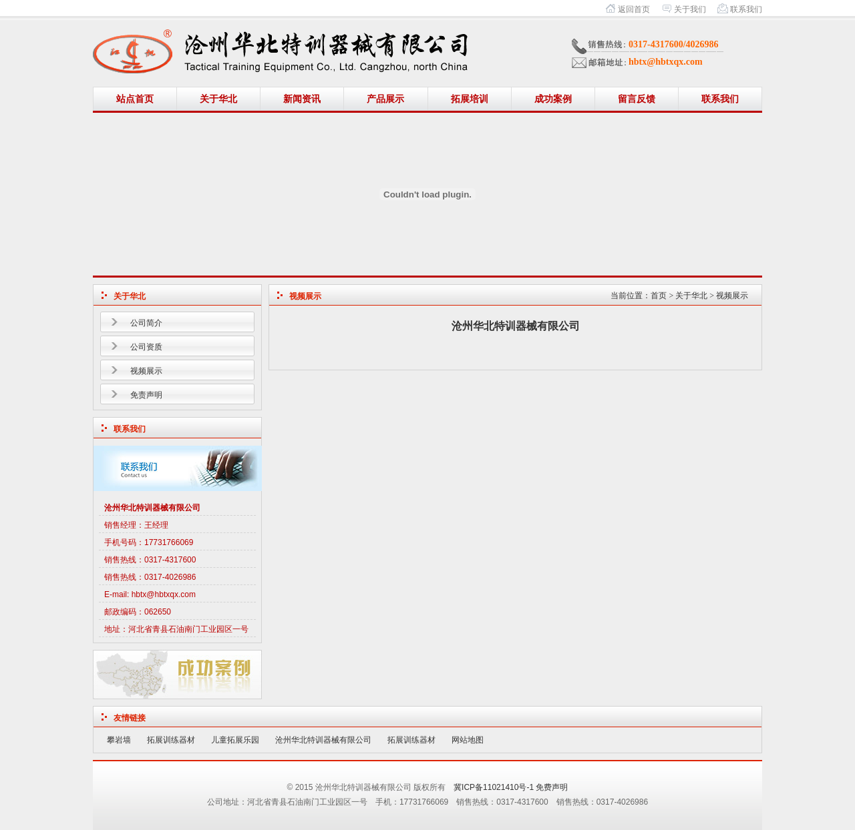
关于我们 (690, 9)
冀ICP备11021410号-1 (494, 787)
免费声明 (552, 787)
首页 (659, 295)
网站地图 (468, 740)
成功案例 (553, 99)
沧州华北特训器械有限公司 (323, 740)
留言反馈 (636, 99)
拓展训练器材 (171, 740)
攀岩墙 (119, 740)
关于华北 (218, 99)
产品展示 (385, 99)
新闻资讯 (302, 99)
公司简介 (146, 323)
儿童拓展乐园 (235, 740)
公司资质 (146, 347)
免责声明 (146, 395)
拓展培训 (469, 99)
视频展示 (146, 371)
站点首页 (135, 99)
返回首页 (634, 9)
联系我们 (746, 9)
